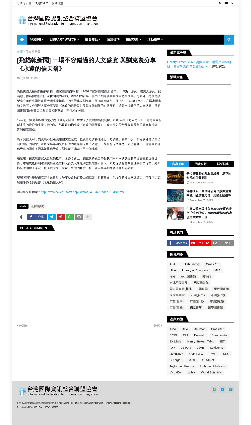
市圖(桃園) (217, 301)
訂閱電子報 (24, 3)
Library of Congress (195, 270)
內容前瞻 (178, 164)
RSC (226, 353)
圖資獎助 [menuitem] (132, 39)
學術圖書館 (177, 295)
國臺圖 (203, 289)
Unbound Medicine (212, 366)
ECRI (173, 335)
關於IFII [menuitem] (35, 39)
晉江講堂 (57, 3)
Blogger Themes (44, 420)
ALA (172, 264)
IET (222, 341)
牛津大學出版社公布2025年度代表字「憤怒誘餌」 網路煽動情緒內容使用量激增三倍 (209, 213)
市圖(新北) (197, 301)
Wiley (191, 372)
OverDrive (176, 353)
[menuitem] (22, 40)
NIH (172, 276)
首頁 (20, 51)
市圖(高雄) (177, 307)
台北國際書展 (179, 282)
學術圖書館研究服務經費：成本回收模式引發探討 (208, 175)
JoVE (200, 347)
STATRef (208, 360)
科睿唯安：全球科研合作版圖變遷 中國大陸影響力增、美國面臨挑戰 (208, 193)
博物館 (206, 276)
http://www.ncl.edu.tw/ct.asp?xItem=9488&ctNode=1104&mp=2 (83, 192)
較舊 (157, 325)
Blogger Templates (68, 420)
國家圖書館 (201, 282)
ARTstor (199, 329)
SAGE (192, 360)
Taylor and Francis (182, 366)
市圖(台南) (177, 301)
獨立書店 (196, 307)
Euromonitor (220, 335)
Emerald (199, 335)
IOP (172, 347)
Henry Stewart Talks (200, 341)
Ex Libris (175, 341)
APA (185, 329)
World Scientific (211, 372)
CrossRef (212, 264)
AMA (173, 329)
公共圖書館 (188, 276)
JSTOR (186, 347)
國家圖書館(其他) (181, 289)
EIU (185, 335)
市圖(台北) (218, 295)
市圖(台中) (198, 295)
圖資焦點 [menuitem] (91, 39)
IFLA (173, 270)
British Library (190, 264)
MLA (218, 270)
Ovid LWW (196, 353)
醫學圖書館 (215, 307)
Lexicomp (216, 347)
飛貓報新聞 (33, 51)
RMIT (213, 353)
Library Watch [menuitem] (63, 39)
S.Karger (175, 360)
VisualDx (175, 372)
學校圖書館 (221, 289)
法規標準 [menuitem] (113, 39)
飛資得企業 (41, 3)
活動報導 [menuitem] (153, 39)
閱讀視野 (201, 164)
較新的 (23, 325)
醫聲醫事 (223, 164)
